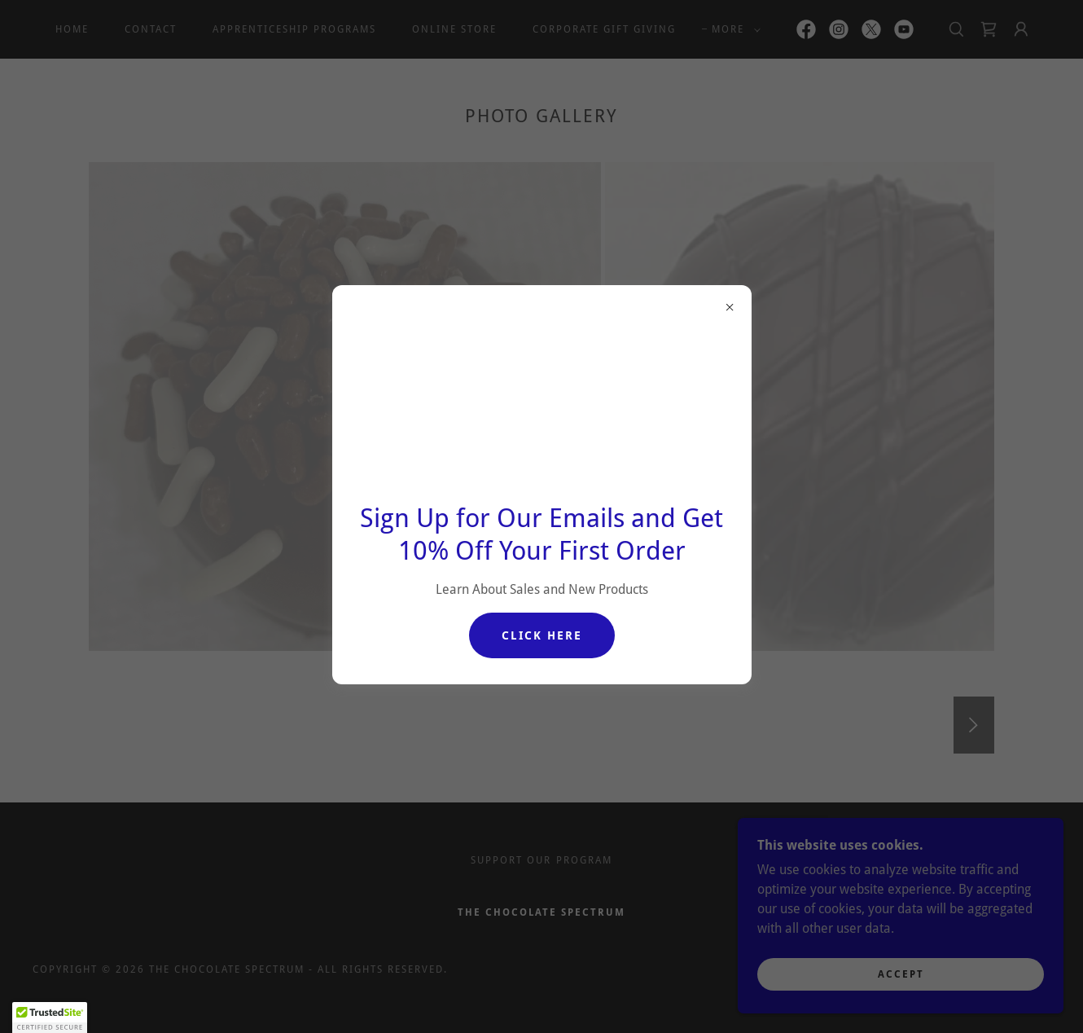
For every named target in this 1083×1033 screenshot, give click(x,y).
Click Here (542, 635)
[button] (49, 1017)
